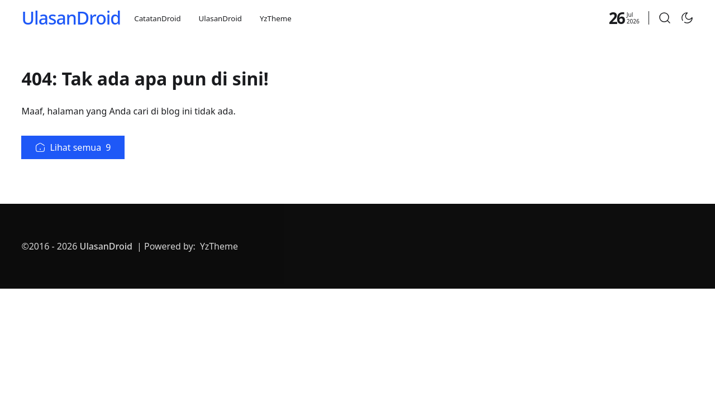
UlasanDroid (71, 18)
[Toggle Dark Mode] (687, 18)
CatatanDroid (157, 18)
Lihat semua (73, 147)
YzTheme (276, 18)
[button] (664, 18)
